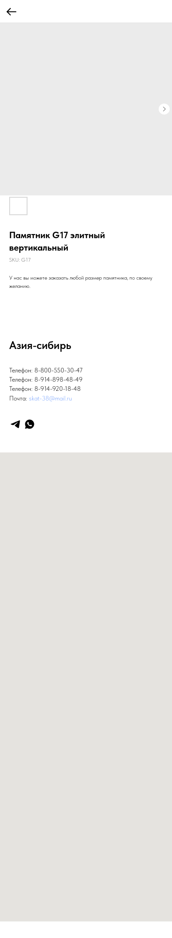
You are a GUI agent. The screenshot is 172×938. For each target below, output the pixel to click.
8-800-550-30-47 (58, 370)
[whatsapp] (29, 424)
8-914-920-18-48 (57, 388)
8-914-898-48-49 (58, 379)
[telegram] (15, 424)
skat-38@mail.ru (50, 398)
